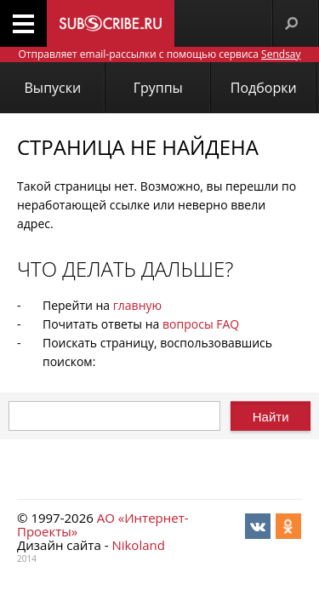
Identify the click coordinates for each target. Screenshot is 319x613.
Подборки (264, 87)
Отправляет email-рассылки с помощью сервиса (159, 54)
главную (137, 305)
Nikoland (137, 544)
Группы (158, 87)
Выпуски (53, 87)
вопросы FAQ (200, 324)
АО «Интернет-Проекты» (103, 524)
